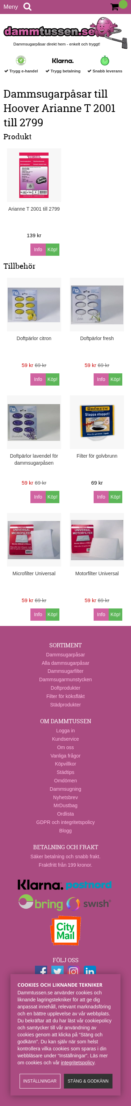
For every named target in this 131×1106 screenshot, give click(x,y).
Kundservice (65, 739)
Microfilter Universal (34, 573)
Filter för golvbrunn (97, 456)
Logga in (65, 730)
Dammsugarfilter (65, 671)
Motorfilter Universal (96, 573)
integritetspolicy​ (77, 1062)
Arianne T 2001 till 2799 (34, 209)
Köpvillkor (65, 764)
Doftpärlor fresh (97, 338)
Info (38, 249)
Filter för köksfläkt (65, 696)
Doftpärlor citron (34, 338)
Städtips (65, 772)
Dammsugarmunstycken (65, 679)
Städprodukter (65, 704)
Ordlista (65, 814)
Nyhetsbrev (65, 797)
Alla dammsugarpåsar (65, 663)
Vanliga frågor (65, 756)
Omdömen (65, 780)
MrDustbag (65, 805)
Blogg (65, 830)
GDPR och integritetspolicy (65, 822)
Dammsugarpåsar (65, 654)
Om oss (65, 747)
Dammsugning (65, 789)
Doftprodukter (65, 688)
